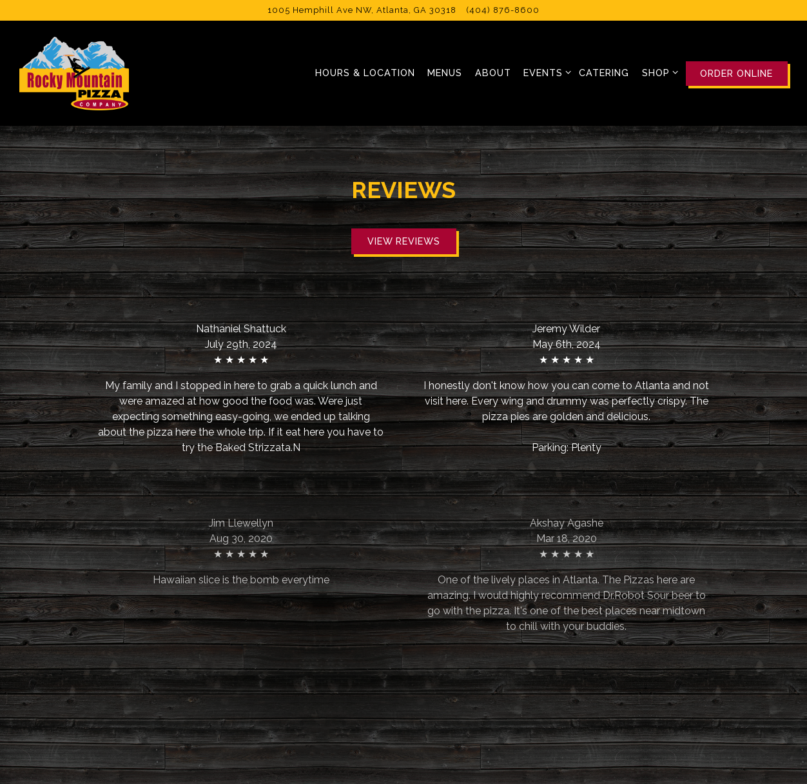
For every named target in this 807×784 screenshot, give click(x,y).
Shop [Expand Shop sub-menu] (657, 71)
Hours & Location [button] (365, 72)
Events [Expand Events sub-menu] (545, 71)
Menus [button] (444, 72)
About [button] (493, 72)
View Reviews (403, 241)
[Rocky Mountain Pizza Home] (74, 73)
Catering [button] (604, 72)
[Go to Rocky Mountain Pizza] (361, 10)
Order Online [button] (736, 73)
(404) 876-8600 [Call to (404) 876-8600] (503, 10)
